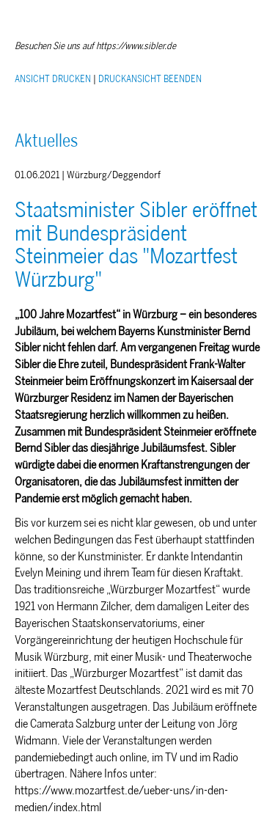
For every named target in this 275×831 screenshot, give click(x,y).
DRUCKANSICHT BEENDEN (150, 78)
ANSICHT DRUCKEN (53, 78)
